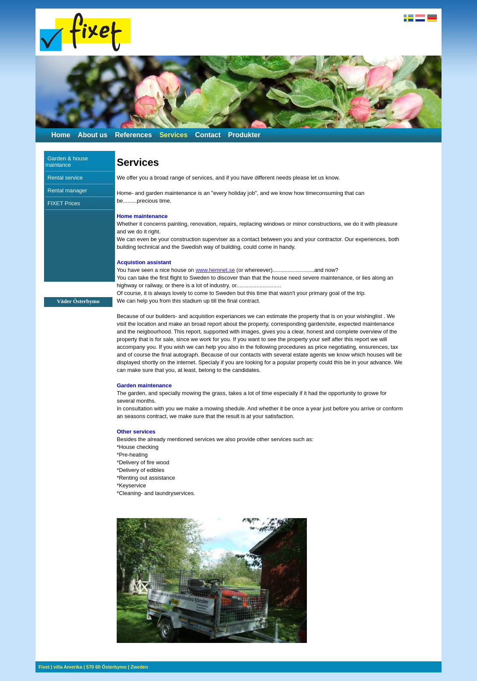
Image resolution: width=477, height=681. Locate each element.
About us (92, 135)
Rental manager (67, 190)
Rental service (64, 177)
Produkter (244, 135)
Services (173, 135)
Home (60, 135)
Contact (208, 135)
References (133, 135)
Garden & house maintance (66, 161)
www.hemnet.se (215, 270)
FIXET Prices (63, 203)
